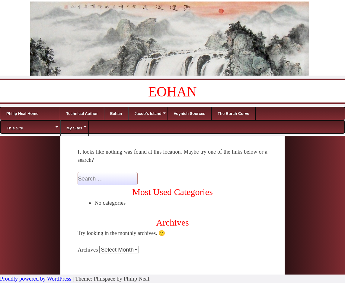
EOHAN (172, 91)
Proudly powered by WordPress (35, 278)
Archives (88, 249)
